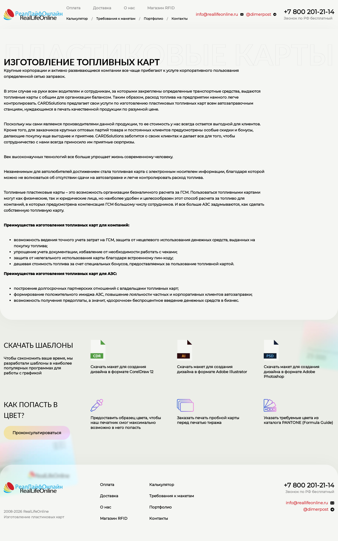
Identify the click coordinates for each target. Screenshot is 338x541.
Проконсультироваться (36, 432)
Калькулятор (77, 18)
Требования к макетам (115, 18)
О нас (129, 8)
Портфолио (153, 18)
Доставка (102, 8)
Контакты (180, 18)
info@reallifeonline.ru (220, 14)
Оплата (73, 8)
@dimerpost (261, 14)
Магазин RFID (160, 8)
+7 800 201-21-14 (309, 12)
